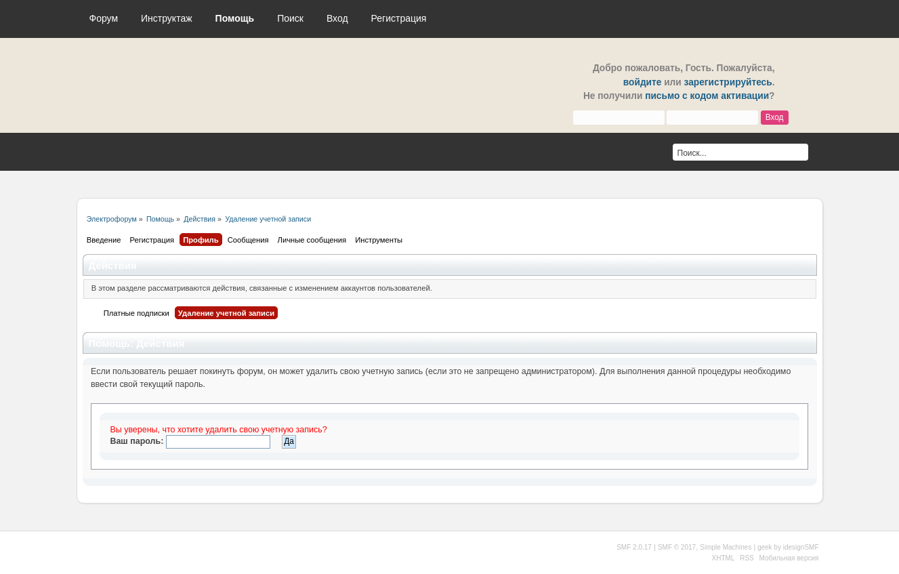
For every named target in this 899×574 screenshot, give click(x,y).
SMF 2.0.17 (634, 547)
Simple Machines (725, 547)
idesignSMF (801, 547)
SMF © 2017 (677, 547)
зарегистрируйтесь (728, 82)
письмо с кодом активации (707, 96)
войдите (642, 82)
